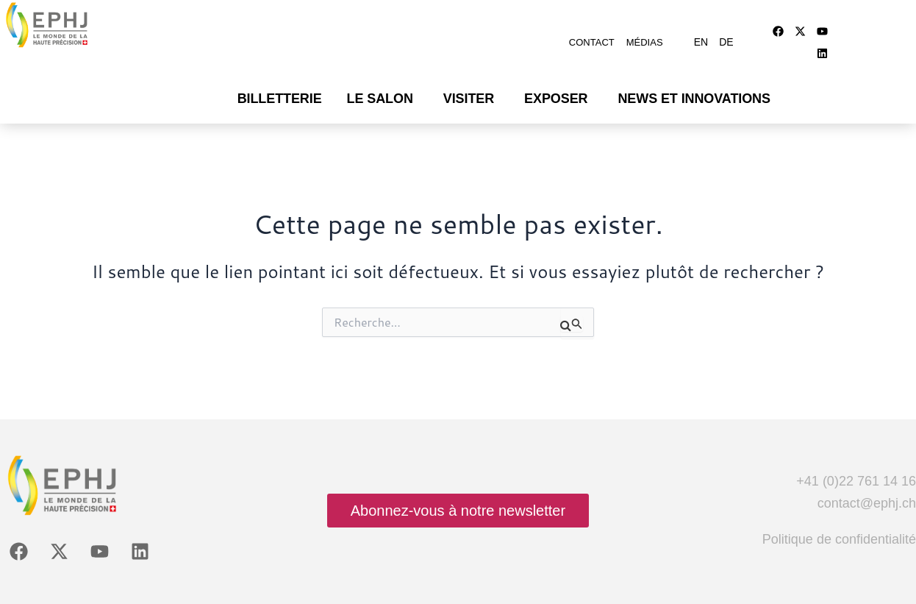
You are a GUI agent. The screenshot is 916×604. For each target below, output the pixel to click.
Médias (644, 34)
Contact (592, 34)
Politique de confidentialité (839, 521)
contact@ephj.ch (866, 484)
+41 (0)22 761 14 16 (856, 462)
